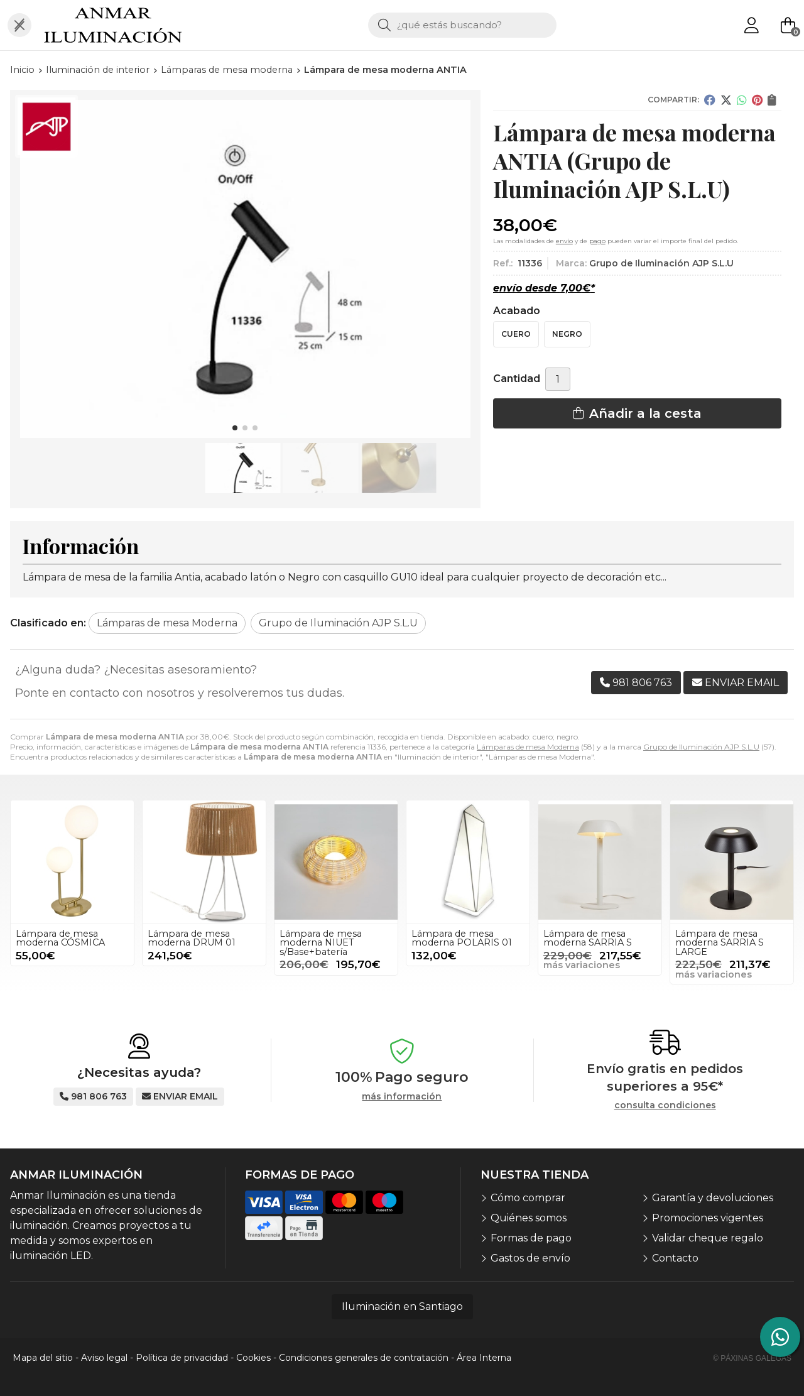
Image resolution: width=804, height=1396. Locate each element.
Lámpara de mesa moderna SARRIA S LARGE (719, 942)
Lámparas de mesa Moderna (528, 746)
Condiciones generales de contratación (363, 1357)
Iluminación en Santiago (402, 1306)
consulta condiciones (665, 1105)
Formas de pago (531, 1238)
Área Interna (484, 1357)
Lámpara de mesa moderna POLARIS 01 (461, 938)
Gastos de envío (530, 1258)
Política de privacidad (182, 1357)
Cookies (253, 1357)
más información (402, 1096)
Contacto (675, 1258)
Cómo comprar (528, 1198)
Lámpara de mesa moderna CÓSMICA (60, 938)
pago (597, 241)
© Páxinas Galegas (752, 1358)
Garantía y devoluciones (712, 1198)
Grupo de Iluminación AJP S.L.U (701, 746)
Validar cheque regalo (707, 1238)
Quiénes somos (529, 1218)
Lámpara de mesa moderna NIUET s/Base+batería (321, 942)
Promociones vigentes (707, 1218)
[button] (234, 427)
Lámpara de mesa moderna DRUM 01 (192, 938)
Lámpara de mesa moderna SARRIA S (587, 938)
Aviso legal (104, 1357)
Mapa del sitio (43, 1357)
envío (564, 241)
